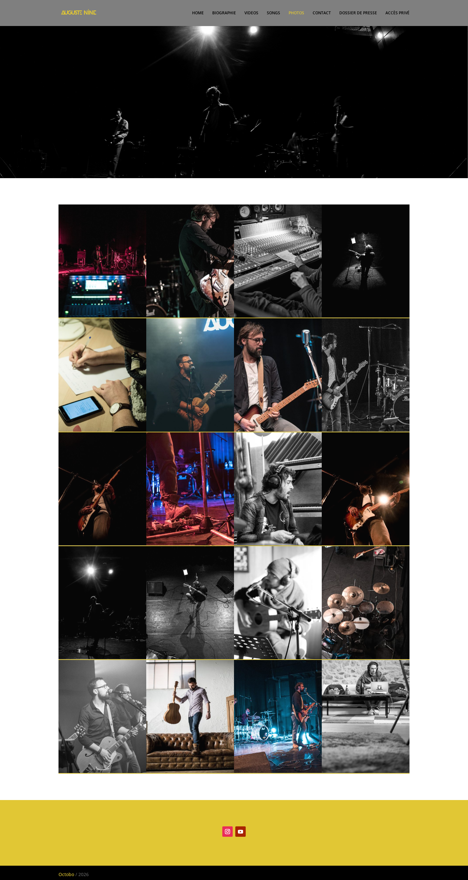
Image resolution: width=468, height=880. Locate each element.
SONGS (273, 13)
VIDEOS (251, 13)
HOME (198, 13)
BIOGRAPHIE (224, 13)
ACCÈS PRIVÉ (397, 13)
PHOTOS (296, 13)
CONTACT (322, 13)
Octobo (66, 874)
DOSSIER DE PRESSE (358, 13)
